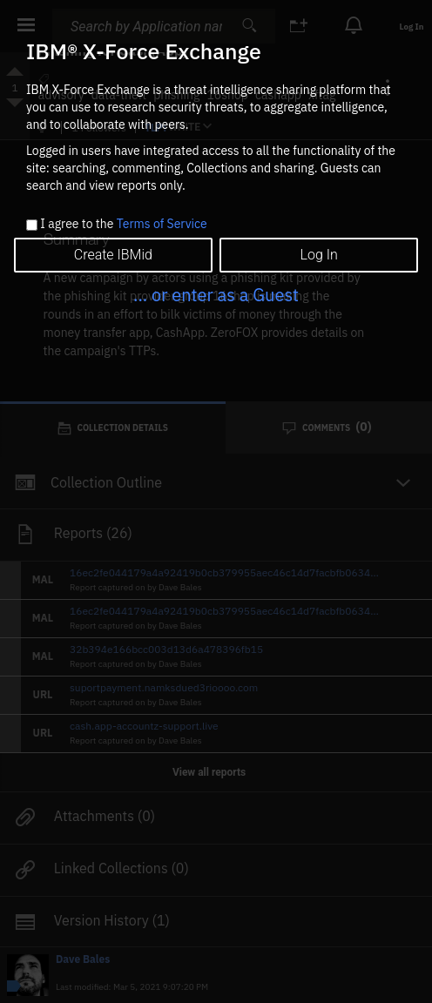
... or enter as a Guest (216, 294)
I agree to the (123, 224)
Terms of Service (162, 224)
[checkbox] (31, 225)
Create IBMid (113, 254)
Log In (319, 254)
